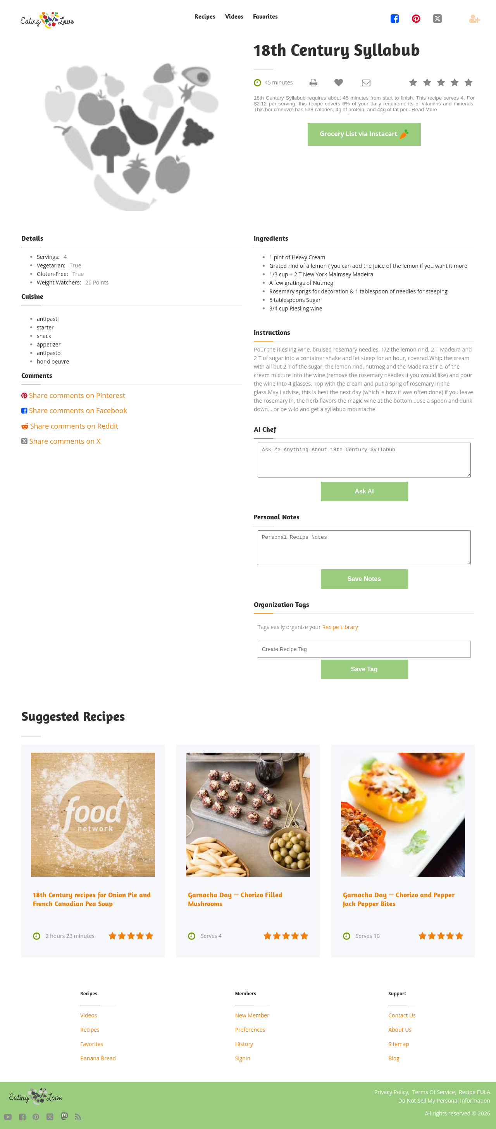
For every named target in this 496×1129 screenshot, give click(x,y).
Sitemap (398, 1042)
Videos (234, 16)
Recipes (205, 16)
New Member (252, 1013)
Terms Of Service (433, 1090)
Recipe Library (340, 626)
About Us (400, 1028)
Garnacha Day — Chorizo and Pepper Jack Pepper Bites (399, 898)
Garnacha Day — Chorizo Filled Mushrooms (235, 898)
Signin (242, 1056)
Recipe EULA (474, 1090)
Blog (394, 1056)
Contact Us (402, 1013)
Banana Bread (98, 1056)
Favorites (265, 16)
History (244, 1042)
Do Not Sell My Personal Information (444, 1099)
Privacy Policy (391, 1090)
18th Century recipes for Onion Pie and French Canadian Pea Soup (92, 898)
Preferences (250, 1028)
